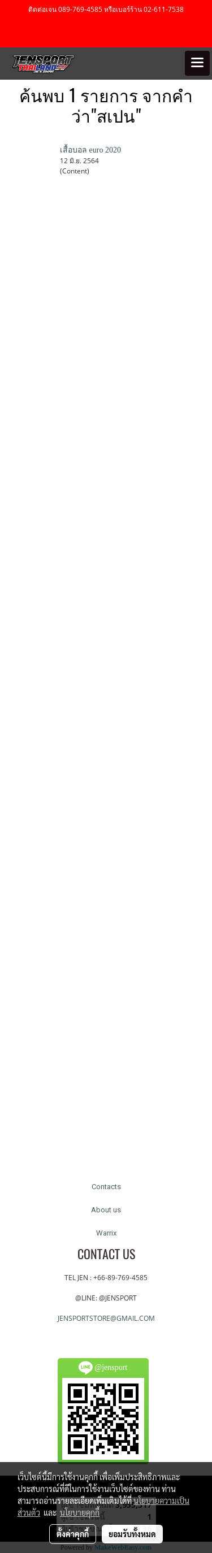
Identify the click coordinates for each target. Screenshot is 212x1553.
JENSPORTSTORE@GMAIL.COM (106, 1318)
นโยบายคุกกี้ (79, 1512)
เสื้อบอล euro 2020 (90, 150)
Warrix (106, 1233)
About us (106, 1210)
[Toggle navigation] (197, 63)
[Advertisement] (106, 687)
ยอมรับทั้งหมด (132, 1534)
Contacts (106, 1186)
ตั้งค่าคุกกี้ (73, 1534)
